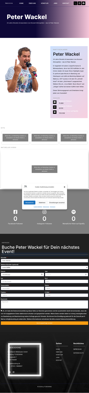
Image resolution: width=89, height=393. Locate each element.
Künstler (4, 257)
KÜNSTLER (44, 3)
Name (47, 285)
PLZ (46, 278)
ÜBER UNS (32, 3)
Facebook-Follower (65, 101)
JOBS (55, 3)
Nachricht (4, 299)
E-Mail (47, 292)
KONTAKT (66, 3)
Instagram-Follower (65, 106)
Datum (3, 271)
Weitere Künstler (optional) (9, 264)
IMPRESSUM (77, 349)
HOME (21, 3)
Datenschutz (46, 206)
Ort (2, 278)
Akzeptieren (29, 202)
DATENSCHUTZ (78, 353)
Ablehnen (43, 202)
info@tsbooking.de (14, 364)
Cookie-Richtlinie (38, 206)
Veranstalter (5, 285)
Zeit (46, 271)
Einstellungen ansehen (57, 202)
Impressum (52, 206)
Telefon (3, 292)
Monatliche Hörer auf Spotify (68, 111)
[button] (64, 187)
